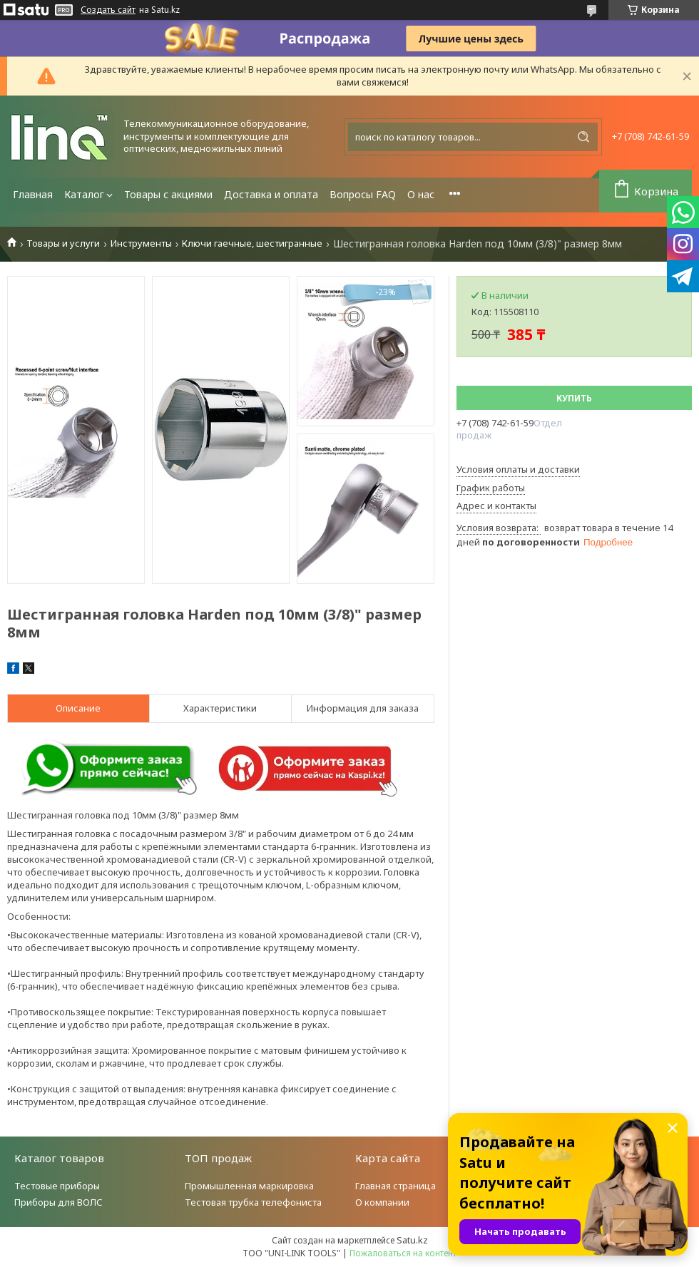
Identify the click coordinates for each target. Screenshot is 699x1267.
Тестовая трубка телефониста (253, 1202)
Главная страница (395, 1185)
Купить (574, 398)
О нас (420, 194)
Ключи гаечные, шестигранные (252, 243)
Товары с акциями (168, 194)
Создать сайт (108, 10)
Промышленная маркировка (249, 1185)
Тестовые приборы (57, 1185)
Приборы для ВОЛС (58, 1202)
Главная (33, 194)
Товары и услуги (63, 243)
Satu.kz (412, 1239)
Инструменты (141, 243)
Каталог (84, 194)
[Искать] (583, 137)
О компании (382, 1202)
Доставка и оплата (271, 194)
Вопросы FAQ (363, 194)
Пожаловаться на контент (403, 1253)
